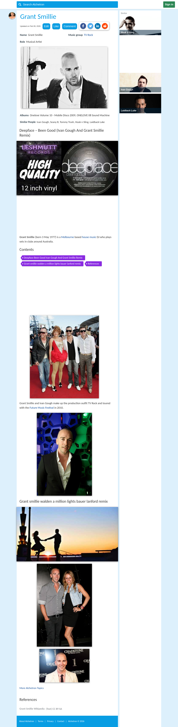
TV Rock (88, 35)
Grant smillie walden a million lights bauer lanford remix (52, 263)
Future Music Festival (42, 407)
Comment (70, 26)
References (93, 263)
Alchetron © (76, 721)
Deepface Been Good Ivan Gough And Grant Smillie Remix (53, 257)
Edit (46, 26)
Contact (60, 721)
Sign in (169, 4)
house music (89, 237)
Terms (40, 721)
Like (56, 26)
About (26, 721)
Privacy (50, 721)
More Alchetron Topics (31, 688)
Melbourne (67, 237)
